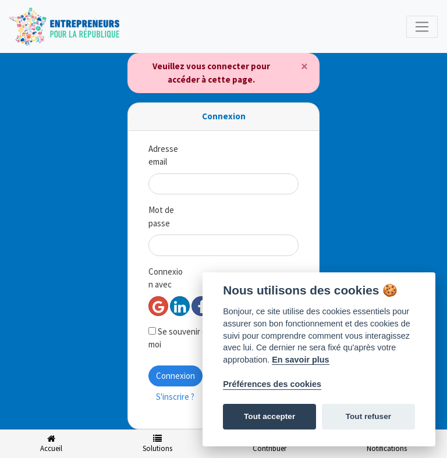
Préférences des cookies (272, 384)
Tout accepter (269, 416)
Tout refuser (368, 416)
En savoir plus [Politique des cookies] (300, 359)
